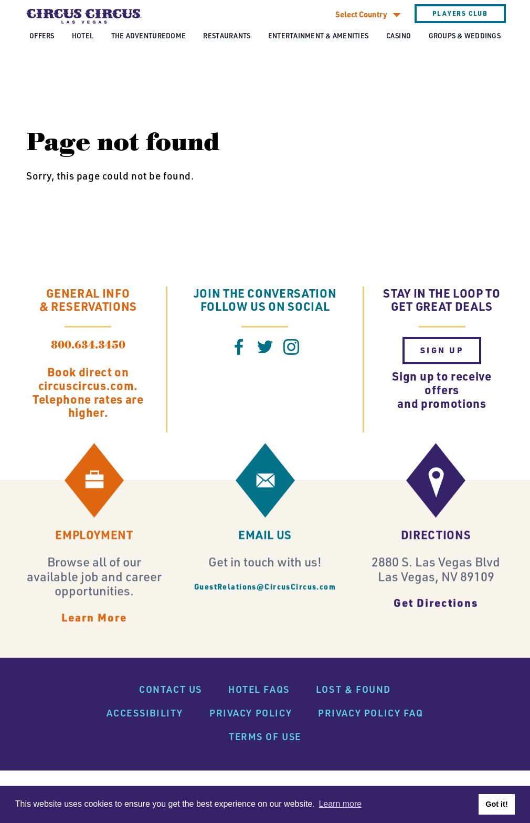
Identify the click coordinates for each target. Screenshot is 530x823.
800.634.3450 (88, 345)
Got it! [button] (496, 804)
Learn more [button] (340, 803)
